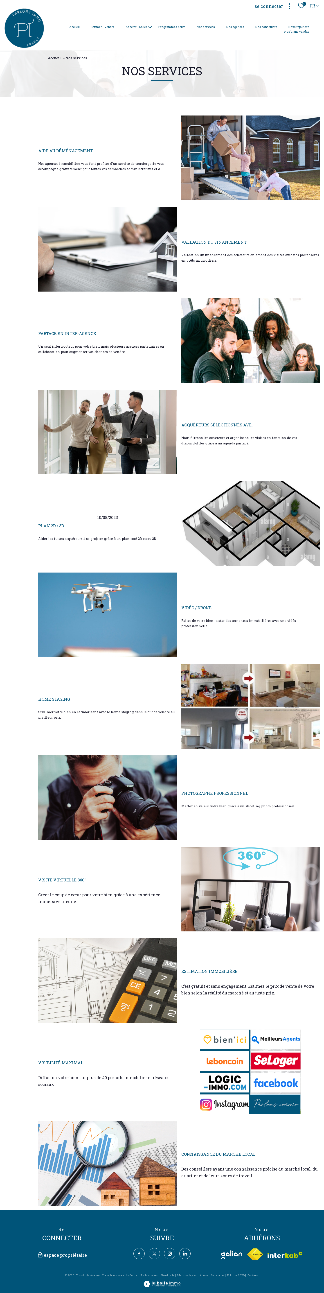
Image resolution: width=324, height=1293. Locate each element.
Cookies (253, 1275)
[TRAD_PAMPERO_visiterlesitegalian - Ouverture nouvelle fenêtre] (231, 1254)
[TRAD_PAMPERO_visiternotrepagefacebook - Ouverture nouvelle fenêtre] (139, 1253)
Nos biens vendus (296, 31)
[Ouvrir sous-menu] (149, 27)
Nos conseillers (266, 27)
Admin (204, 1275)
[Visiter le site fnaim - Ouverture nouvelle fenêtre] (255, 1254)
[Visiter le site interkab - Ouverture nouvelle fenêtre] (285, 1255)
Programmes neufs (171, 27)
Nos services (205, 27)
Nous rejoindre (298, 27)
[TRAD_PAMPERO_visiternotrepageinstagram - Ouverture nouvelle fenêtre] (169, 1253)
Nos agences (235, 27)
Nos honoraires (149, 1275)
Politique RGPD (236, 1275)
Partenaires (217, 1275)
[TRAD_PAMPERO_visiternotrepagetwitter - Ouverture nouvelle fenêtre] (154, 1253)
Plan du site (167, 1275)
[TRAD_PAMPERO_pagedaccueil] (24, 47)
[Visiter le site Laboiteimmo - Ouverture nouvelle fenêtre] (162, 1285)
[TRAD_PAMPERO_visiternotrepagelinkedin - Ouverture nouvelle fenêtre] (185, 1253)
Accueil (74, 27)
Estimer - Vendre (103, 27)
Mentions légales (187, 1275)
